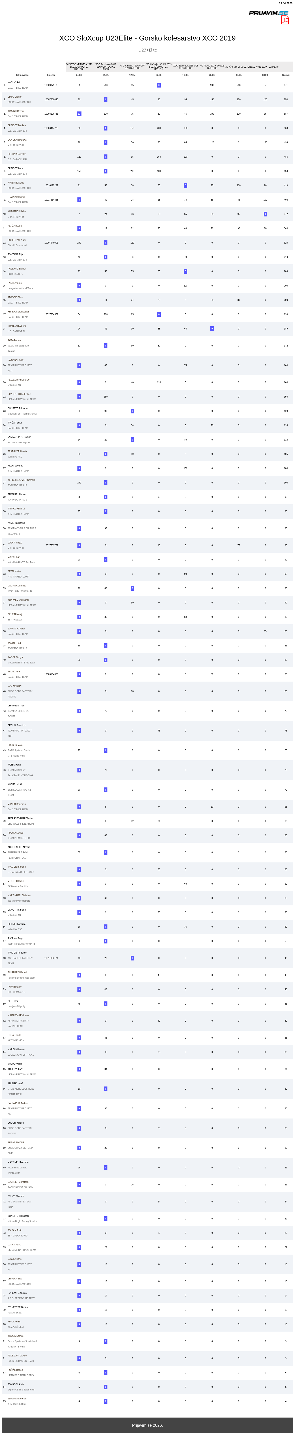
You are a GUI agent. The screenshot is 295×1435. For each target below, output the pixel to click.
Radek (15, 1370)
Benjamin (17, 804)
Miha (17, 211)
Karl (14, 557)
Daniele (17, 125)
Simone (17, 867)
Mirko (16, 508)
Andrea (18, 1103)
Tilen (15, 297)
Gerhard (21, 480)
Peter (16, 628)
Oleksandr (18, 600)
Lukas (18, 1015)
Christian (19, 895)
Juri (14, 643)
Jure (14, 671)
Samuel (16, 1336)
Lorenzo (19, 380)
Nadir (17, 240)
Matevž (17, 140)
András (14, 283)
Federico (18, 972)
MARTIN (14, 686)
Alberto (17, 326)
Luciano (15, 340)
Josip (15, 1230)
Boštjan (18, 311)
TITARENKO (19, 394)
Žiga (15, 226)
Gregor (14, 97)
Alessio (17, 451)
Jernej (14, 1321)
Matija (16, 881)
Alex (16, 360)
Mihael (16, 197)
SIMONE (16, 1142)
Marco (14, 987)
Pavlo (14, 1244)
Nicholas (17, 154)
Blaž (15, 1278)
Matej (15, 614)
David (16, 183)
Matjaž (15, 542)
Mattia (14, 571)
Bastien (17, 268)
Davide (15, 833)
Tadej (14, 1035)
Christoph (18, 1182)
